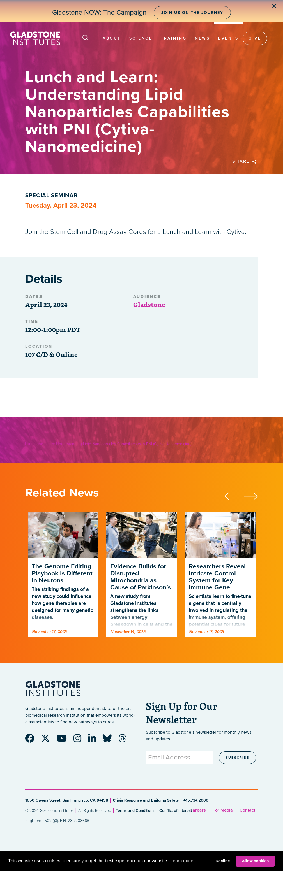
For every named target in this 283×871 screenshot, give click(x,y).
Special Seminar (51, 195)
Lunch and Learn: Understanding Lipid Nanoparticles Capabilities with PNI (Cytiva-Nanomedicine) (108, 444)
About (112, 38)
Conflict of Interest (175, 810)
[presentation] (234, 495)
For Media (223, 810)
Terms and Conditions (135, 810)
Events (228, 38)
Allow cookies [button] (255, 861)
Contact (247, 810)
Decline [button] (222, 861)
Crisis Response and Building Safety (146, 800)
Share (245, 161)
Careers (198, 810)
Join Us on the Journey (192, 12)
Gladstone (149, 304)
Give (255, 38)
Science (141, 38)
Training (174, 38)
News (202, 38)
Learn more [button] (181, 860)
